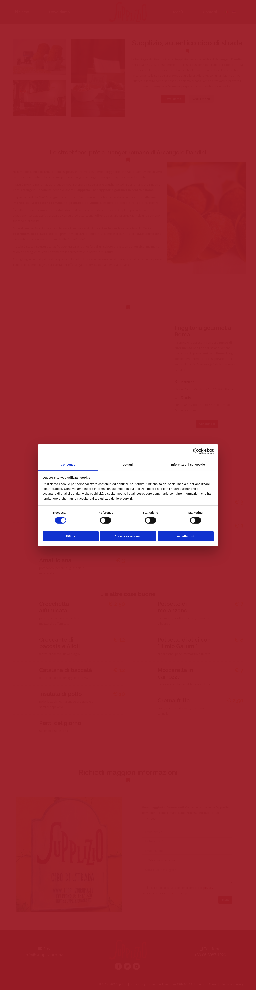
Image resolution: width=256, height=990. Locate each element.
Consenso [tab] (68, 464)
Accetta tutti (185, 536)
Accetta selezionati (127, 536)
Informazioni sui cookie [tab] (188, 464)
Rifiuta (70, 536)
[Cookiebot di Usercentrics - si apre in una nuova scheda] (196, 451)
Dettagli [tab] (128, 464)
